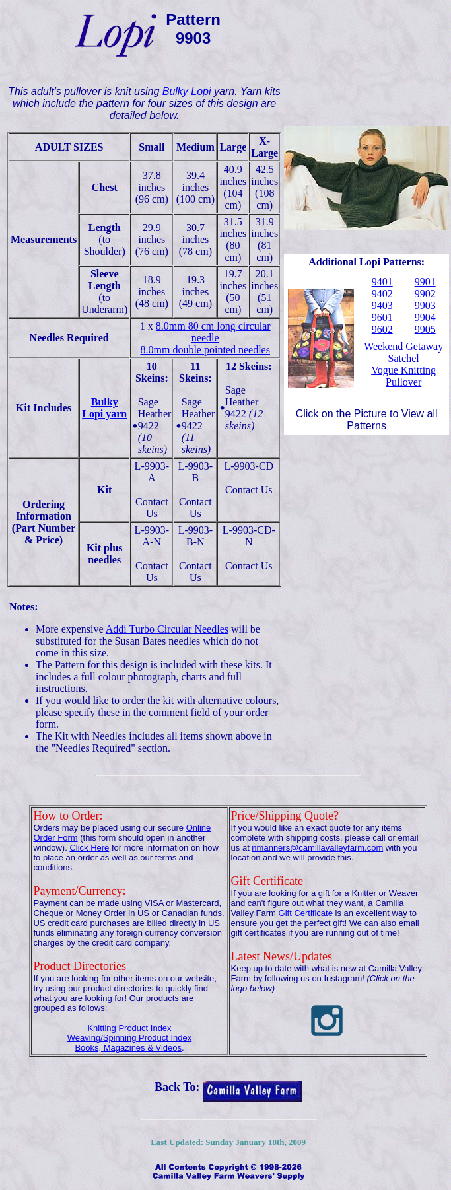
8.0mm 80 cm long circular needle (213, 331)
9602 (382, 329)
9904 (425, 317)
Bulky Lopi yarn (104, 407)
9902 (425, 293)
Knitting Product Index (129, 1028)
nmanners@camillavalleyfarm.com (317, 848)
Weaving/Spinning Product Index (129, 1038)
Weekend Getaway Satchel (403, 352)
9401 (382, 281)
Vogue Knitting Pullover (403, 376)
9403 (382, 305)
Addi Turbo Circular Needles (167, 629)
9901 (425, 281)
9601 (382, 317)
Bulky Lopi (186, 91)
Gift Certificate (306, 913)
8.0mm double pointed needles (205, 349)
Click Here (89, 848)
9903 (425, 305)
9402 (382, 293)
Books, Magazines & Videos (128, 1048)
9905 (425, 329)
